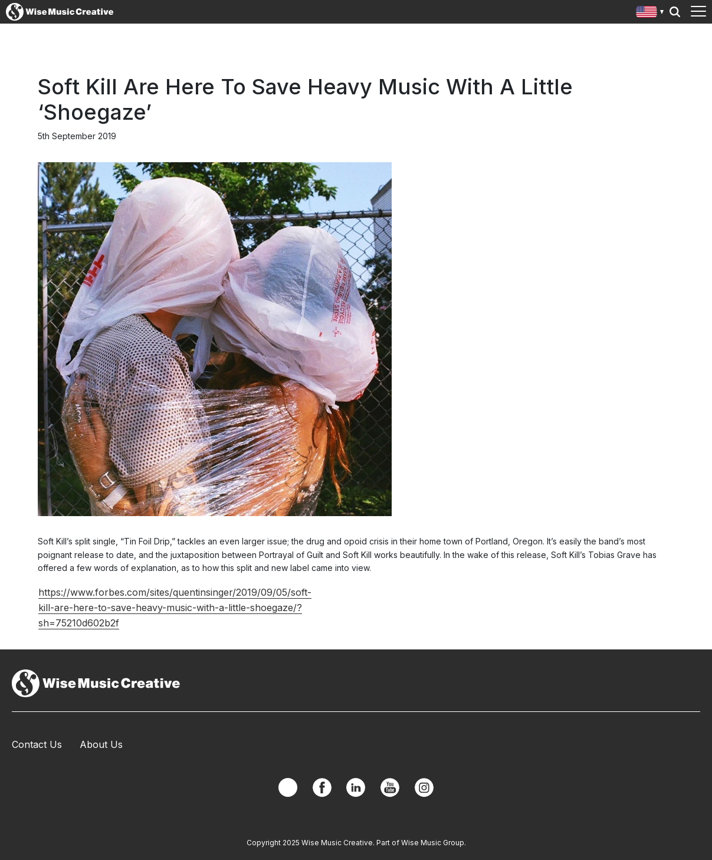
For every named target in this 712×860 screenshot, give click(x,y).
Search (675, 11)
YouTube (389, 787)
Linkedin (355, 787)
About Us (101, 744)
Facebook (322, 787)
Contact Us (37, 744)
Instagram (424, 787)
